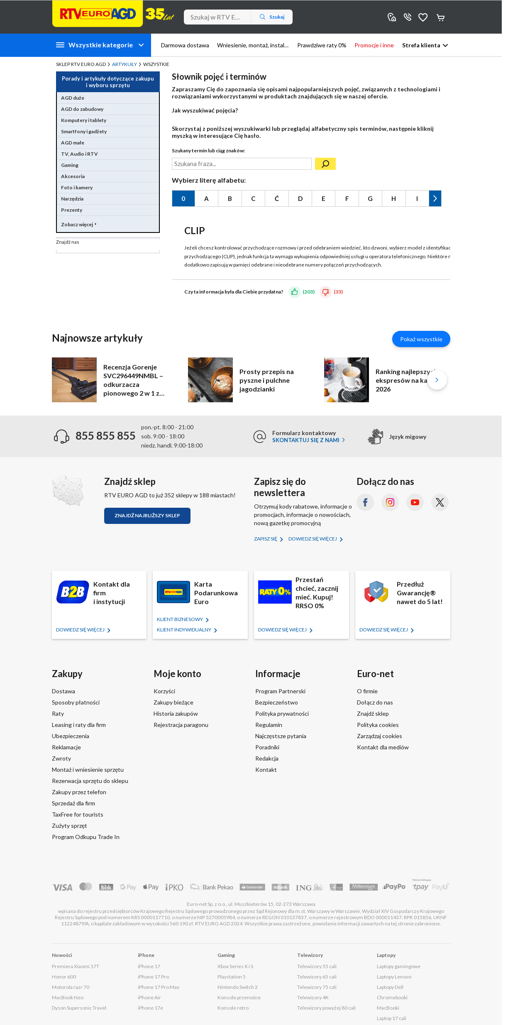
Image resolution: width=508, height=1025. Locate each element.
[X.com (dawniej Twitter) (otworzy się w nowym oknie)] (440, 502)
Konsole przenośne (239, 997)
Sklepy (391, 17)
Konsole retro (233, 1008)
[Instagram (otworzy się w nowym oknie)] (390, 502)
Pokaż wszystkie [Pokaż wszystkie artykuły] (421, 338)
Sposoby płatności (76, 702)
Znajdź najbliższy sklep (147, 515)
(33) (338, 292)
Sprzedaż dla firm (73, 803)
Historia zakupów (176, 713)
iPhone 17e (150, 1008)
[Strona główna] (113, 13)
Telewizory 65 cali (317, 977)
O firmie (367, 691)
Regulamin (268, 724)
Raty (58, 713)
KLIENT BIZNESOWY (180, 619)
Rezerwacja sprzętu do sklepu (90, 780)
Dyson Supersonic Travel (79, 1008)
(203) (309, 292)
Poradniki (267, 747)
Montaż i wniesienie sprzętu (88, 769)
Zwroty (61, 758)
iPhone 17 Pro (153, 977)
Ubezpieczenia (70, 735)
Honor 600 (64, 977)
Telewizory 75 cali (317, 987)
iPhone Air (149, 997)
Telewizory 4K (313, 997)
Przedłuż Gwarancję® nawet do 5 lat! (420, 592)
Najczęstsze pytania (280, 735)
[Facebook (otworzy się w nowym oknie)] (365, 502)
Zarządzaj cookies (379, 735)
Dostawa (63, 691)
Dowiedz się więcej (313, 539)
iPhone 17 (149, 966)
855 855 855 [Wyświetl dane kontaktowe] (407, 17)
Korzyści (164, 691)
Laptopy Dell (390, 987)
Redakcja (266, 758)
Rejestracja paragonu (181, 724)
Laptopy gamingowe (398, 966)
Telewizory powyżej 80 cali (326, 1008)
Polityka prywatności (282, 713)
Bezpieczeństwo (276, 702)
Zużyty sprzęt (69, 825)
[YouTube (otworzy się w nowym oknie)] (415, 502)
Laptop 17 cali (391, 1018)
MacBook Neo (67, 997)
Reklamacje (66, 747)
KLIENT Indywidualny (184, 629)
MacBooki (388, 1008)
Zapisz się (266, 539)
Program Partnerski (280, 691)
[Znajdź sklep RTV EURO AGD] (68, 491)
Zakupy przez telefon (79, 791)
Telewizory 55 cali (317, 966)
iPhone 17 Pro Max (158, 987)
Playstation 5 (231, 977)
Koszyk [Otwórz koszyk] (441, 17)
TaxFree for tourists (77, 814)
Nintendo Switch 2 (237, 987)
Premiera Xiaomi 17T (75, 966)
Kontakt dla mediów (383, 747)
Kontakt (266, 769)
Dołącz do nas (375, 702)
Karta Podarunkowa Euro (216, 592)
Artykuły (124, 64)
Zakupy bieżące (173, 702)
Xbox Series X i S (235, 966)
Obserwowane (423, 17)
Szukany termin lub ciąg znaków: (208, 150)
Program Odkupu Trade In (86, 836)
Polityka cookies (378, 724)
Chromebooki (392, 997)
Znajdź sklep (373, 713)
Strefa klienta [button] (421, 45)
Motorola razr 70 (70, 987)
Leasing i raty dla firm (79, 724)
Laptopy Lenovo (394, 977)
